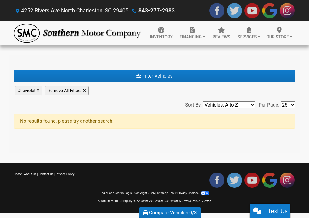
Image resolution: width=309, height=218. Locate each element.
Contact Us (46, 174)
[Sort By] (229, 104)
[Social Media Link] (287, 10)
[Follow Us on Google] (269, 10)
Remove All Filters (67, 90)
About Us (30, 174)
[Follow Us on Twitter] (234, 10)
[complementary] (291, 200)
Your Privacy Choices (189, 193)
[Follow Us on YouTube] (252, 10)
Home (18, 174)
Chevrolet (29, 90)
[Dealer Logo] (77, 33)
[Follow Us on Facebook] (216, 10)
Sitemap (162, 193)
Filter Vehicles (154, 76)
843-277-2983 (156, 10)
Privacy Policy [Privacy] (65, 174)
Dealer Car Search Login (116, 193)
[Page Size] (288, 104)
